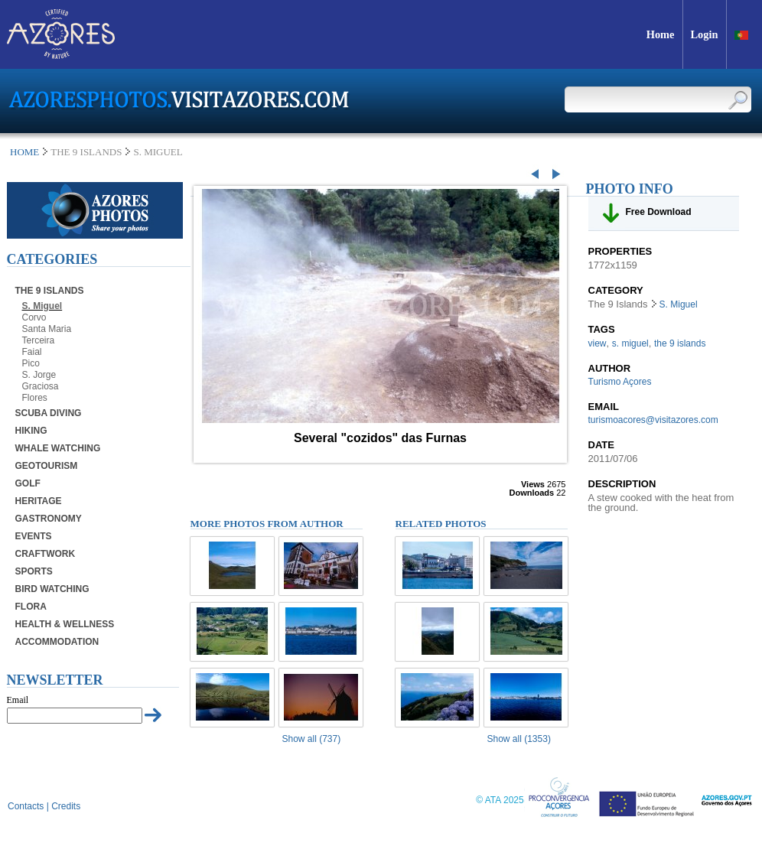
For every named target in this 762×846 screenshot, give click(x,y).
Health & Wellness (65, 624)
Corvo (34, 317)
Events (33, 536)
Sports (34, 571)
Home (24, 152)
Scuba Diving (48, 413)
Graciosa (40, 386)
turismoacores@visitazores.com (653, 420)
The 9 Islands (49, 290)
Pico (31, 363)
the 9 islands (679, 343)
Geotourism (46, 465)
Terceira (38, 340)
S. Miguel (42, 306)
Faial (32, 351)
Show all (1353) (519, 739)
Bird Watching (52, 589)
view (597, 343)
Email (18, 699)
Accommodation (57, 641)
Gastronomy (48, 518)
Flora (31, 606)
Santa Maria (47, 329)
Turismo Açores (620, 381)
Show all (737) (311, 739)
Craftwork (45, 553)
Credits (65, 806)
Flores (34, 397)
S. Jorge (39, 374)
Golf (28, 483)
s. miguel (630, 343)
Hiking (31, 430)
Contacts (26, 806)
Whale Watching (58, 448)
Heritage (38, 501)
